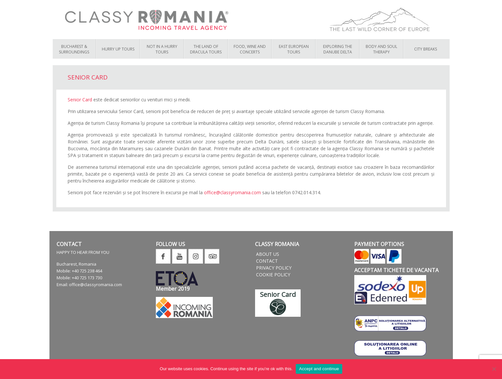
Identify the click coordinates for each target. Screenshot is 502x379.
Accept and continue (319, 368)
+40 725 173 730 (87, 278)
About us (267, 254)
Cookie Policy (273, 274)
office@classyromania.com (232, 192)
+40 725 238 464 (87, 271)
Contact (267, 261)
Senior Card (80, 99)
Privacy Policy (274, 268)
